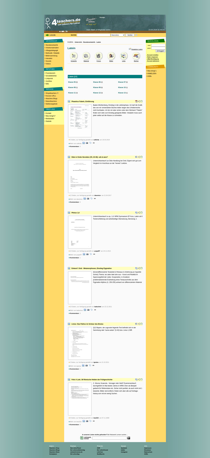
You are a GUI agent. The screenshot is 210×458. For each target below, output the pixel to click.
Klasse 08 (72, 87)
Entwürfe (74, 61)
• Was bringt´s (151, 71)
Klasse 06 (97, 82)
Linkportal (49, 78)
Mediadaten (50, 119)
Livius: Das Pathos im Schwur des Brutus (87, 324)
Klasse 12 (97, 93)
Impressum (147, 448)
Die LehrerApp (75, 454)
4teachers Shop (54, 448)
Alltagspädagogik (52, 50)
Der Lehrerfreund (102, 450)
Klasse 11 (72, 93)
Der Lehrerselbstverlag (77, 450)
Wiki (47, 84)
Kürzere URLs (51, 96)
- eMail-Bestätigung (152, 59)
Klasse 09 (97, 87)
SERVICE (49, 89)
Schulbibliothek (51, 76)
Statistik (48, 121)
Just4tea (49, 81)
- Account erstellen (152, 55)
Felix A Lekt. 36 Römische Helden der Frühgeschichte (92, 380)
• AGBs (149, 76)
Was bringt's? (50, 116)
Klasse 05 (72, 82)
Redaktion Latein (136, 49)
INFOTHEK (50, 69)
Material (86, 61)
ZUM (98, 448)
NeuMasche (100, 454)
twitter (123, 450)
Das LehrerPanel (75, 448)
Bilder (111, 61)
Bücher (136, 61)
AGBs (146, 454)
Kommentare (74, 146)
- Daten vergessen (152, 57)
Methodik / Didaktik (52, 53)
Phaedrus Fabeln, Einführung (83, 101)
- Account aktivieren (152, 61)
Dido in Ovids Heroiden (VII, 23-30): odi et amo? (90, 157)
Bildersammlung (51, 56)
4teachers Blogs (51, 98)
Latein (98, 42)
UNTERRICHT (51, 41)
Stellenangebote (51, 104)
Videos (48, 64)
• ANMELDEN (151, 73)
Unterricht (78, 42)
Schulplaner (53, 454)
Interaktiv (49, 58)
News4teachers (51, 101)
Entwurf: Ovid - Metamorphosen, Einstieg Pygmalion (92, 268)
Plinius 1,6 (75, 213)
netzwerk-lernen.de (76, 452)
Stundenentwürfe (52, 45)
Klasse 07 (121, 82)
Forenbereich (50, 73)
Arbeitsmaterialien (52, 48)
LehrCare (100, 452)
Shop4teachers (52, 93)
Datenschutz (148, 452)
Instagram (124, 452)
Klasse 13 (121, 93)
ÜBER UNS (50, 109)
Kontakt (48, 113)
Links (123, 61)
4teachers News (54, 452)
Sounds (48, 61)
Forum (99, 61)
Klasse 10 (121, 87)
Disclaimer (147, 450)
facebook (124, 448)
